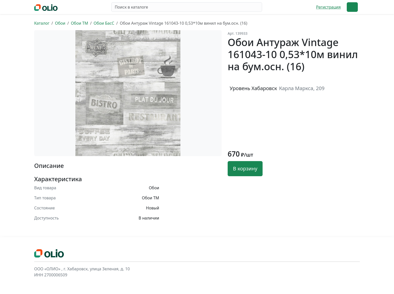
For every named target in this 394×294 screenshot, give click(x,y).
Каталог (42, 23)
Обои (60, 23)
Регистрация (328, 7)
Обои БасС (104, 23)
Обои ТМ (79, 23)
